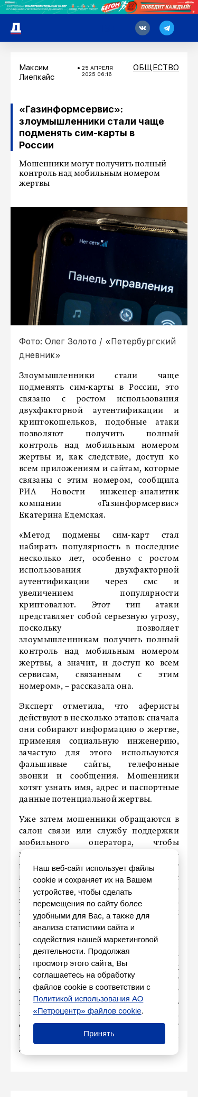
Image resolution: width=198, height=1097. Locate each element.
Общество (156, 67)
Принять (99, 1033)
